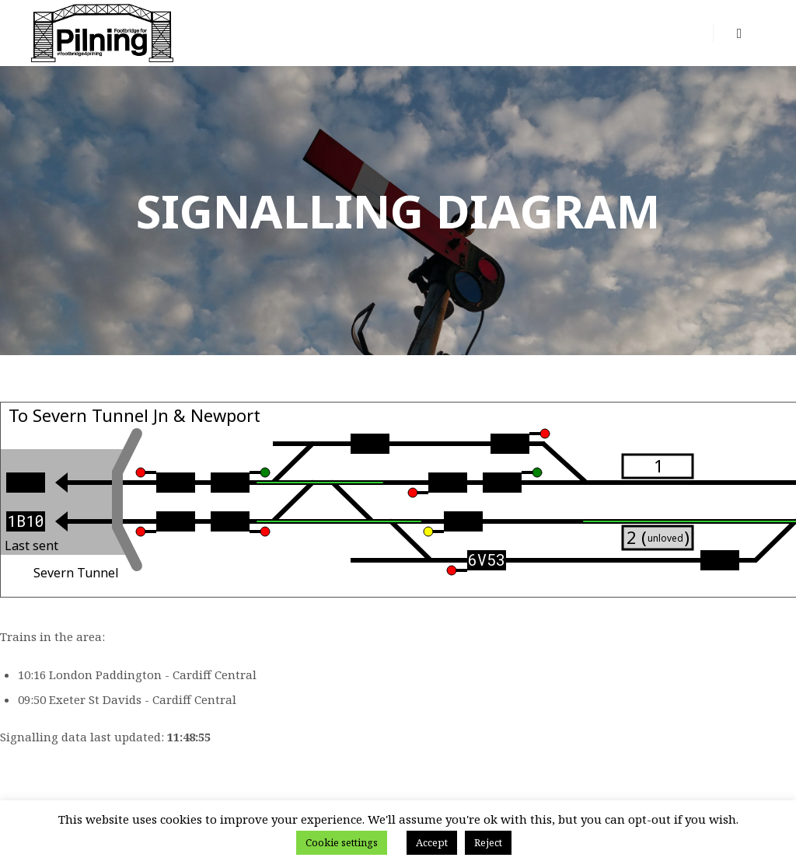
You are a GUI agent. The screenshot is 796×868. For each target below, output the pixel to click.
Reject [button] (488, 842)
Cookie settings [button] (341, 842)
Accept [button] (432, 842)
